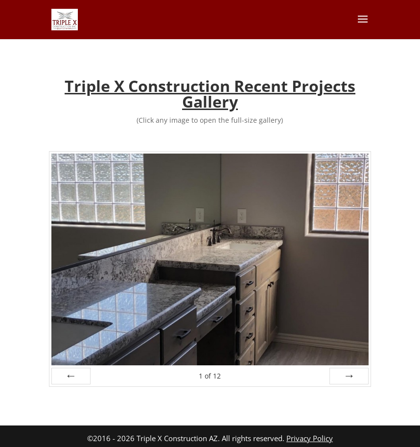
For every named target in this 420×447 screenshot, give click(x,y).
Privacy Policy (309, 438)
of (210, 375)
